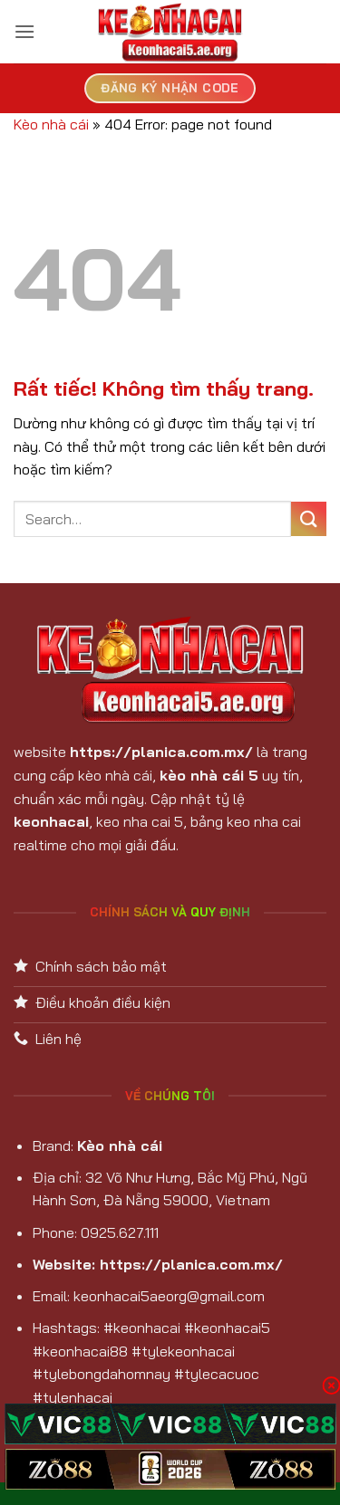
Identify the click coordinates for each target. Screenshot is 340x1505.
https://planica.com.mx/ (161, 752)
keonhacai (51, 821)
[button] (24, 31)
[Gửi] (308, 519)
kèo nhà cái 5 (209, 775)
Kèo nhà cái (51, 124)
